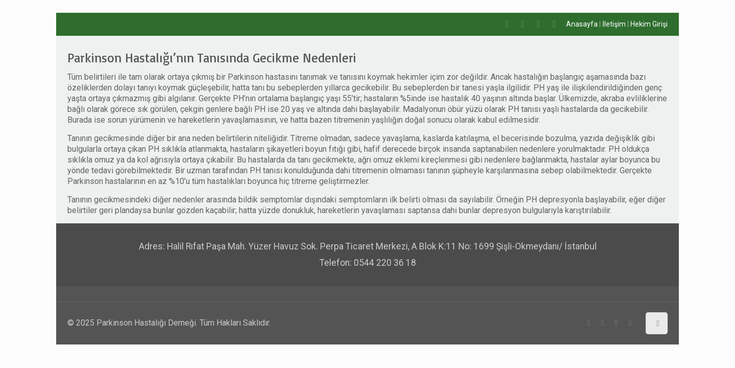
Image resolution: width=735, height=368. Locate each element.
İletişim (614, 24)
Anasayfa (582, 24)
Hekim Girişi (649, 24)
